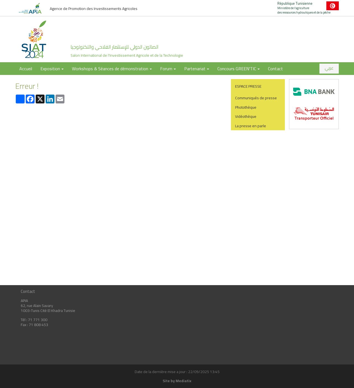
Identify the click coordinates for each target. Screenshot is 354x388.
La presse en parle (250, 125)
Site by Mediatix (177, 380)
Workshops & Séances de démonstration (112, 68)
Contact (275, 68)
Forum (168, 68)
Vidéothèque (245, 116)
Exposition (52, 68)
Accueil (25, 68)
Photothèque (245, 107)
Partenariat (196, 68)
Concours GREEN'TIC (238, 68)
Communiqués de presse (256, 97)
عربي (329, 68)
